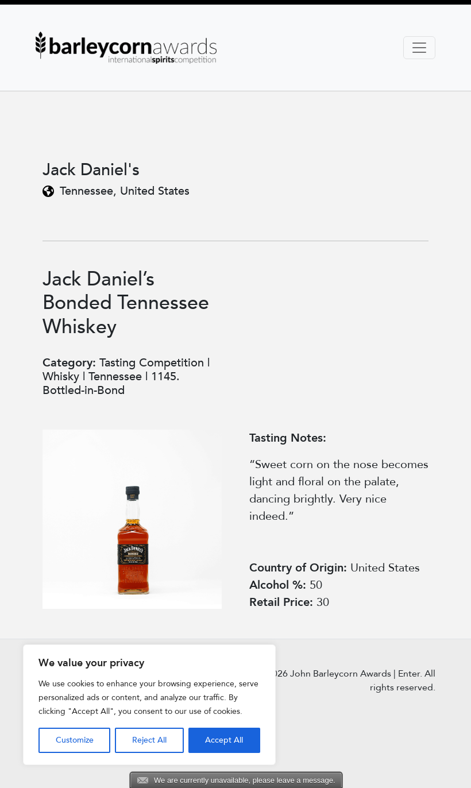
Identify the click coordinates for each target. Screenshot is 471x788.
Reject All (149, 740)
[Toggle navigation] (419, 47)
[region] (149, 704)
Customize (75, 740)
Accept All (224, 740)
